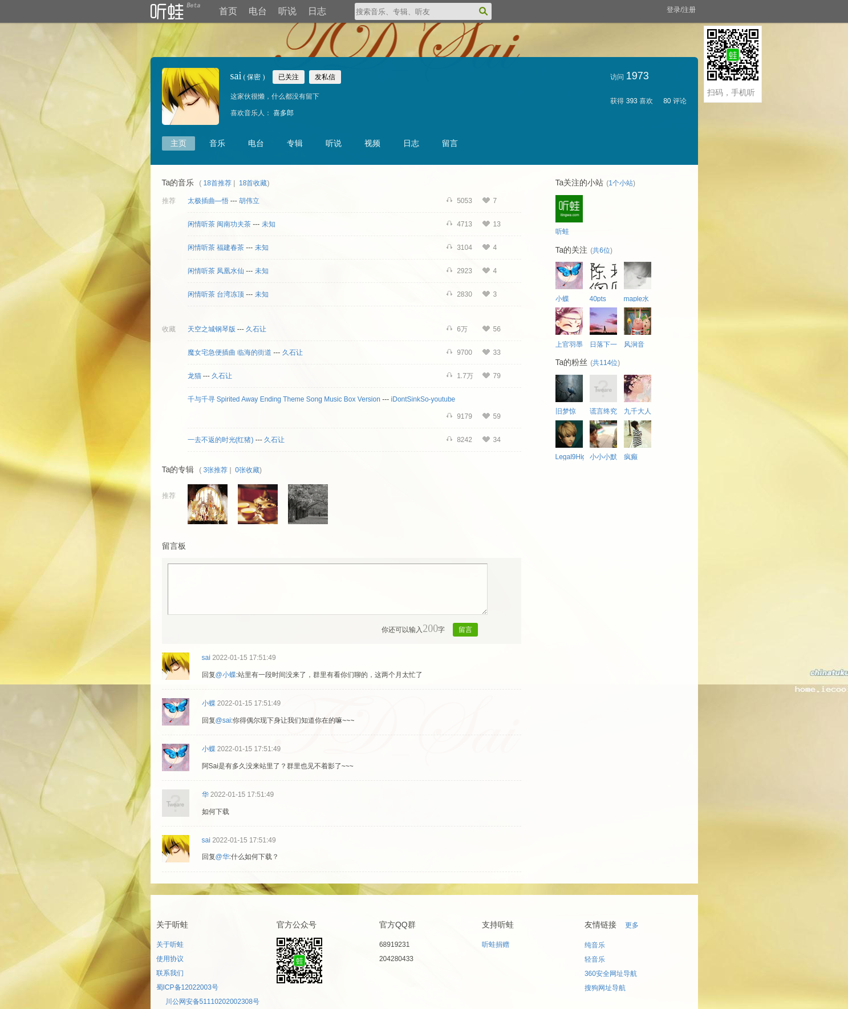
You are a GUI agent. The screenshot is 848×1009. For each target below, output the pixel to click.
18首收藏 (253, 183)
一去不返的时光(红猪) (221, 440)
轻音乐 (595, 959)
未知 (268, 224)
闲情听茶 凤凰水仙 (216, 271)
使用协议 (170, 959)
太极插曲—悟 (208, 201)
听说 (287, 11)
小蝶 (209, 703)
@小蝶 (226, 675)
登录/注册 (681, 10)
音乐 (217, 143)
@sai (224, 720)
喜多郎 (283, 113)
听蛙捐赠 (495, 945)
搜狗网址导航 (605, 988)
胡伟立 (249, 201)
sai (206, 658)
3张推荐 (216, 470)
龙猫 (194, 376)
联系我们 (170, 973)
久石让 (256, 329)
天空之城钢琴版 (212, 329)
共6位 (601, 250)
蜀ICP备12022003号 (187, 987)
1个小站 (620, 183)
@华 (222, 857)
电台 (258, 11)
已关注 (288, 77)
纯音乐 (595, 945)
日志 (317, 11)
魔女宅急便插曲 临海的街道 (229, 352)
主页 (178, 143)
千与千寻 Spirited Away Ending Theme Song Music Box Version (284, 399)
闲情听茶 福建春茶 (216, 248)
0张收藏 (247, 470)
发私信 (325, 77)
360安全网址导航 (611, 974)
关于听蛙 (170, 945)
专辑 (295, 143)
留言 (450, 143)
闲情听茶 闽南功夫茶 (219, 224)
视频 (372, 143)
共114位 (605, 363)
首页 (228, 11)
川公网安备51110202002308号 (212, 1002)
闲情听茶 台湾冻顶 (216, 294)
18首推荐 (218, 183)
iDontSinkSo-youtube (423, 399)
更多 (632, 925)
